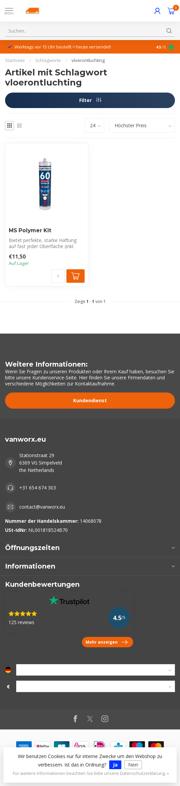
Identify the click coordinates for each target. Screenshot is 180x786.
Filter (90, 100)
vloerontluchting (88, 60)
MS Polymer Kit (30, 231)
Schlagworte (48, 60)
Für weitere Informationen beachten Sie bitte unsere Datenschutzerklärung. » (91, 773)
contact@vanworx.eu (42, 507)
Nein (133, 764)
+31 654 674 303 (37, 487)
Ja (115, 764)
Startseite (15, 60)
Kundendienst (90, 400)
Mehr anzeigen (106, 642)
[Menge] (58, 276)
